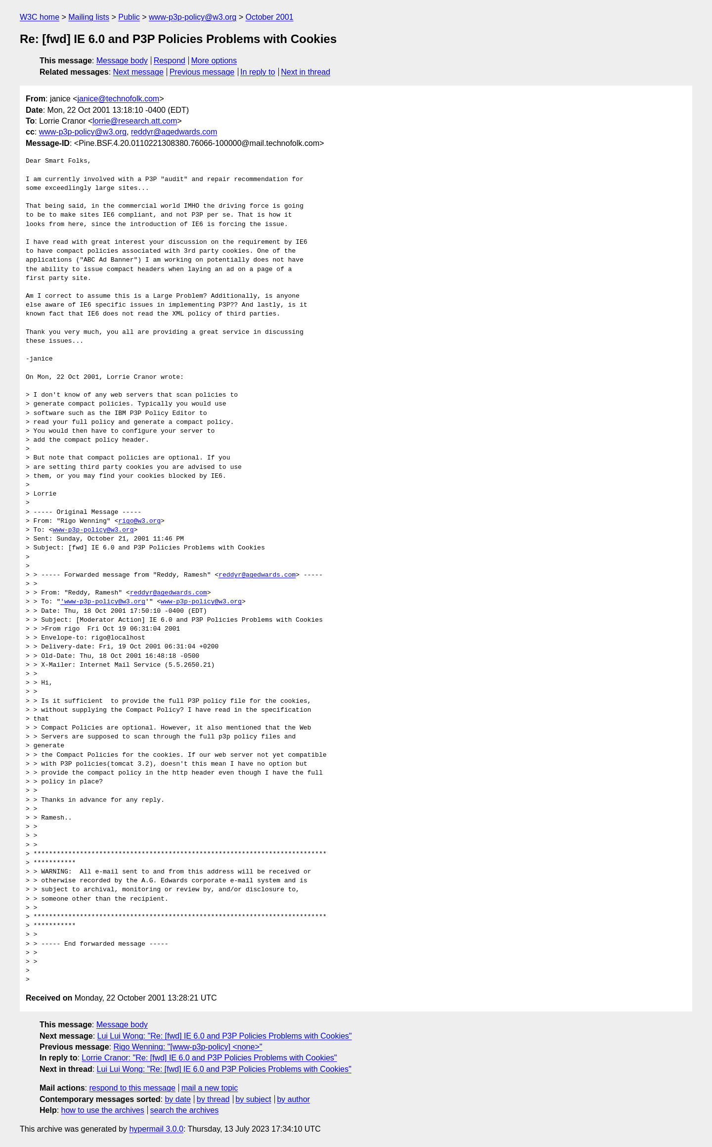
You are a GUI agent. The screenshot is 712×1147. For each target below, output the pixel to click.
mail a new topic (209, 1088)
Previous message (202, 72)
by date (177, 1099)
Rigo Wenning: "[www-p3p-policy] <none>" (187, 1047)
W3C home (39, 17)
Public (129, 17)
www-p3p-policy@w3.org (192, 17)
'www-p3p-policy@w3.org (102, 601)
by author (293, 1099)
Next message (138, 72)
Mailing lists (88, 17)
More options (214, 60)
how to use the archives (102, 1110)
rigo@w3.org (139, 521)
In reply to (257, 72)
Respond (169, 60)
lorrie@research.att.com (134, 121)
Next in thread (305, 72)
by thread (213, 1099)
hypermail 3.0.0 (156, 1129)
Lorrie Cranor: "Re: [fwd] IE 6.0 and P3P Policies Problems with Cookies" (209, 1058)
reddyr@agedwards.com (174, 132)
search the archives (184, 1110)
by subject (253, 1099)
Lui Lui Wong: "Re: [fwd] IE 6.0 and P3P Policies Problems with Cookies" (224, 1036)
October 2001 (269, 17)
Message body (122, 60)
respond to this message (132, 1088)
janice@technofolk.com (118, 98)
